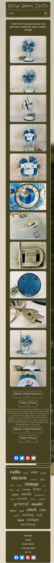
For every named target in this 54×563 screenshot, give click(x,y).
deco (45, 490)
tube (42, 510)
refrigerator (39, 495)
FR (30, 552)
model (37, 504)
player (13, 510)
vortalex (33, 499)
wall (39, 515)
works (26, 494)
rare (34, 472)
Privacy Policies (28, 544)
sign (42, 479)
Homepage (28, 535)
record (44, 486)
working (28, 515)
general (21, 503)
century (42, 499)
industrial (33, 479)
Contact (28, 540)
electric (19, 478)
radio (15, 471)
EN (26, 552)
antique (33, 519)
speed (21, 511)
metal (12, 499)
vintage (32, 484)
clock (31, 509)
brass (37, 489)
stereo (19, 485)
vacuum (26, 489)
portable (22, 498)
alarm (43, 473)
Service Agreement (28, 548)
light (17, 490)
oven (25, 472)
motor (15, 494)
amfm (11, 490)
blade (20, 520)
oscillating (28, 524)
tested (16, 515)
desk (12, 485)
